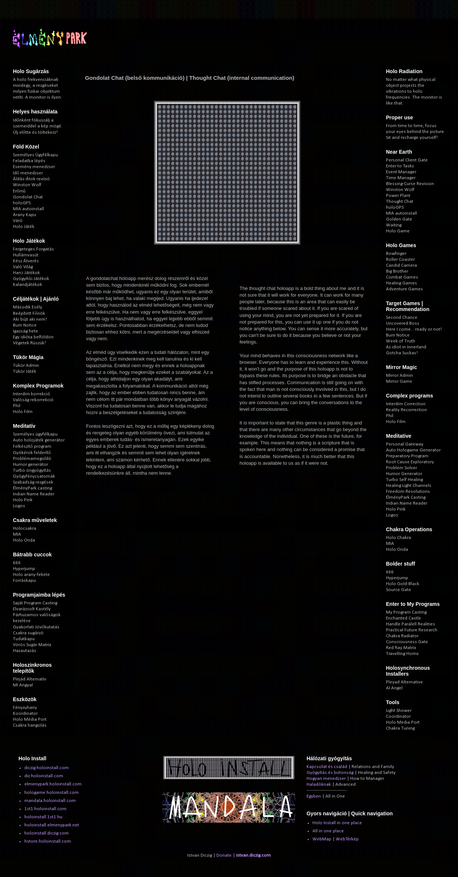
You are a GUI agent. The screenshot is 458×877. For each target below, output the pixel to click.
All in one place (328, 831)
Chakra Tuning (400, 728)
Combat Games (402, 277)
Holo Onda (24, 540)
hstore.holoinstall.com (47, 841)
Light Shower (398, 710)
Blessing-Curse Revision (410, 183)
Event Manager (401, 172)
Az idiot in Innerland (406, 347)
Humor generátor (30, 464)
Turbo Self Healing (404, 479)
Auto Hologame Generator (413, 450)
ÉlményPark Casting (405, 497)
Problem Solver (401, 467)
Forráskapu (24, 580)
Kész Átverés (26, 261)
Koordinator (25, 713)
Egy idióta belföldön (33, 337)
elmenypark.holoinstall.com (53, 784)
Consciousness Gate (407, 641)
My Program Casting (406, 612)
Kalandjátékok (27, 284)
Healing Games (401, 283)
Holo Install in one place (337, 822)
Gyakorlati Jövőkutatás (36, 627)
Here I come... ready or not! (414, 329)
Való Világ (23, 267)
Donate (224, 855)
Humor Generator (404, 473)
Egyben (314, 796)
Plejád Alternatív (29, 679)
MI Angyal (23, 685)
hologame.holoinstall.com (51, 792)
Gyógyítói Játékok (31, 278)
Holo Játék (23, 226)
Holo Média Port (30, 719)
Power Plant (398, 195)
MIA (17, 534)
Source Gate (398, 589)
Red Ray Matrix (401, 647)
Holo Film (23, 411)
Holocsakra (24, 528)
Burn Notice (25, 325)
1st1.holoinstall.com (45, 808)
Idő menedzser (28, 173)
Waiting (393, 225)
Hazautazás (24, 650)
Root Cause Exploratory (410, 462)
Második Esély (27, 307)
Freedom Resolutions (408, 491)
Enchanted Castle (403, 618)
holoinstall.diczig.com (46, 833)
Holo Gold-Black (402, 583)
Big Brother (397, 271)
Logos (19, 506)
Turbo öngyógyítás (32, 470)
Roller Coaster (400, 259)
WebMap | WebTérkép (335, 839)
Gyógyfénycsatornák (34, 476)
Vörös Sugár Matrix (32, 644)
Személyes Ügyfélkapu (35, 155)
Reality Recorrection (406, 409)
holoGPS (22, 203)
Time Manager (401, 177)
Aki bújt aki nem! (30, 319)
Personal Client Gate (407, 160)
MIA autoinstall (28, 209)
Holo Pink (23, 500)
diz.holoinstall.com (43, 776)
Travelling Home (402, 653)
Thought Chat (399, 201)
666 (17, 562)
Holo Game (398, 231)
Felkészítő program (32, 446)
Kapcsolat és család (327, 766)
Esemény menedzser (34, 166)
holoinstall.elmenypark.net (51, 825)
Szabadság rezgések (33, 482)
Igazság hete (25, 331)
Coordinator (398, 716)
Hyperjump (24, 568)
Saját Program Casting (35, 603)
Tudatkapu (24, 639)
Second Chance (401, 317)
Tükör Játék (24, 371)
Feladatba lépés (29, 160)
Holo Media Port (403, 722)
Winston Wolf (27, 184)
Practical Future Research (411, 630)
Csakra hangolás (30, 725)
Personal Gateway (404, 444)
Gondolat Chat (28, 197)
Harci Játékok (26, 272)
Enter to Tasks (400, 166)
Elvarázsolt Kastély (32, 609)
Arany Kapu (24, 214)
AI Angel (394, 688)
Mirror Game (399, 381)
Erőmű (19, 191)
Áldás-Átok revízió (31, 179)
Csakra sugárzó (28, 633)
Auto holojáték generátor (39, 440)
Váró (18, 220)
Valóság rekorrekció (33, 399)
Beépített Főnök (29, 313)
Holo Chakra (398, 537)
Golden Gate (399, 219)
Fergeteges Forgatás (33, 249)
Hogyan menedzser (326, 778)
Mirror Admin (399, 375)
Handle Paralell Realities (410, 624)
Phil (16, 405)
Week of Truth (400, 341)
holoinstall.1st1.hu (43, 817)
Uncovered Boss (402, 323)
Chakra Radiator (402, 636)
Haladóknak (319, 784)
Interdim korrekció (31, 394)
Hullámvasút (25, 255)
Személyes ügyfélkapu (35, 434)
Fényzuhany (25, 707)
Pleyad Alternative (404, 682)
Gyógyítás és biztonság (330, 772)
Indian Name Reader (33, 494)
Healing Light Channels (408, 485)
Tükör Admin (26, 365)
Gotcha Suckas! (402, 353)
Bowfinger (396, 253)
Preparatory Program (407, 456)
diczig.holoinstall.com (46, 767)
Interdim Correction (405, 404)
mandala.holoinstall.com (50, 800)
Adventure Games (404, 289)
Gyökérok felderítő (32, 452)
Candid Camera (401, 265)
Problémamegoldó (32, 458)
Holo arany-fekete (31, 574)
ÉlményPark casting (32, 488)
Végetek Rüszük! (29, 343)
